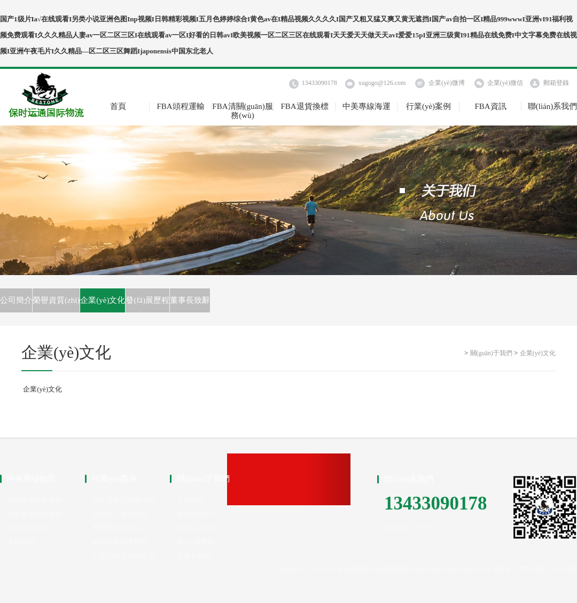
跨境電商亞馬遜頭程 (123, 500)
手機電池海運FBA (119, 528)
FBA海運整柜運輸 (34, 500)
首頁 (118, 106)
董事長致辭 (190, 300)
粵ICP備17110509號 (547, 569)
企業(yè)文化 (102, 300)
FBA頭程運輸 (180, 106)
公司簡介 (16, 300)
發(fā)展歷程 (147, 300)
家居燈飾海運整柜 (119, 542)
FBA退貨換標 (304, 106)
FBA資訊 (490, 106)
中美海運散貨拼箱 (35, 514)
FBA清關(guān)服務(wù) (242, 106)
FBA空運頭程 (27, 528)
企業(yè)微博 (446, 83)
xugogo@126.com (382, 83)
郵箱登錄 (556, 83)
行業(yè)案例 (428, 106)
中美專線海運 (366, 106)
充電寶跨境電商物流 (123, 556)
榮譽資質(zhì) (56, 300)
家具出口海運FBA (119, 514)
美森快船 (21, 542)
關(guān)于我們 (491, 353)
